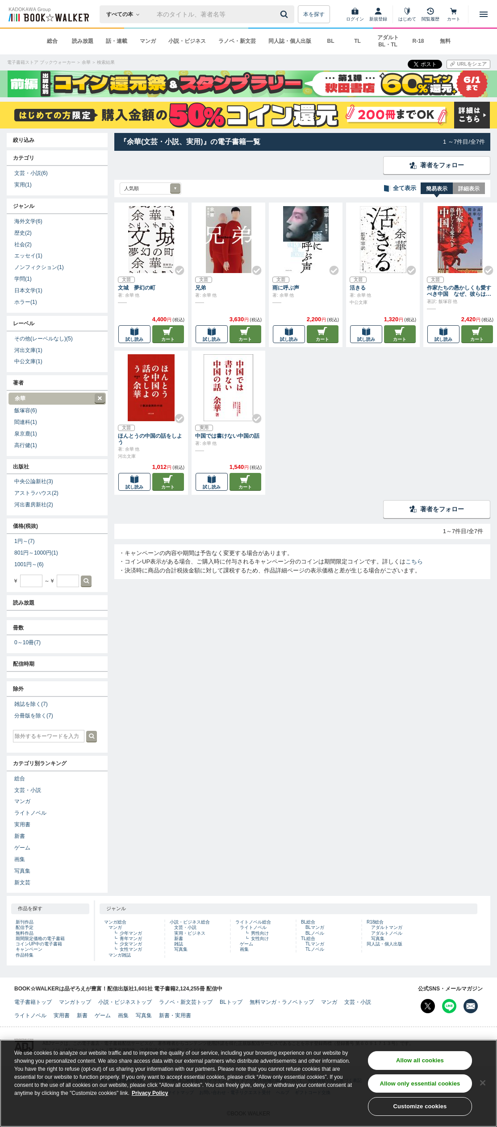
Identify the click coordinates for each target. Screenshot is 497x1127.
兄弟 (200, 288)
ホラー (25, 302)
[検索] (285, 14)
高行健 (25, 445)
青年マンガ (131, 938)
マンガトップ (75, 1002)
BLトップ (231, 1002)
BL (330, 41)
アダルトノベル (386, 933)
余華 (56, 399)
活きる (358, 288)
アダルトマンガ (386, 927)
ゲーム (22, 848)
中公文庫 (28, 361)
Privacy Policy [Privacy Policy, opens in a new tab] (150, 1094)
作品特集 (24, 955)
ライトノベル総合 (253, 922)
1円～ (24, 541)
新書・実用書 (175, 1015)
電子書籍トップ (33, 1002)
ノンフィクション (39, 267)
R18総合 (375, 922)
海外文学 (28, 221)
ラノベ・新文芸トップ (186, 1002)
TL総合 (308, 938)
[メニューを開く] (483, 14)
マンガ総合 (115, 922)
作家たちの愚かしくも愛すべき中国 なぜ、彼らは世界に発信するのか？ (459, 291)
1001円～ (29, 564)
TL (357, 41)
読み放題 (82, 41)
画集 (19, 859)
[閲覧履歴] (430, 14)
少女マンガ (131, 943)
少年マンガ (131, 933)
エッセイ (28, 256)
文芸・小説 (31, 173)
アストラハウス (36, 493)
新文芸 (22, 882)
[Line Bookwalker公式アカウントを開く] (449, 1006)
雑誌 (178, 943)
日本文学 (28, 290)
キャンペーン (29, 949)
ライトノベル (30, 813)
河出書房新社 (33, 504)
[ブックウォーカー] (48, 14)
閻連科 (25, 422)
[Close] (483, 1084)
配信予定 (24, 927)
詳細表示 (469, 189)
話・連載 (116, 41)
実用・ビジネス (189, 933)
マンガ (148, 41)
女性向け (260, 938)
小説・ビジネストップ (125, 1002)
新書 (19, 836)
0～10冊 (27, 642)
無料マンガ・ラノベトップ (282, 1002)
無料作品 (24, 933)
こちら (414, 561)
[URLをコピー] (468, 64)
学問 (23, 279)
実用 (23, 185)
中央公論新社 (33, 481)
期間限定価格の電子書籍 (40, 938)
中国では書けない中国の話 (227, 436)
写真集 (22, 871)
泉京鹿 (25, 434)
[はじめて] (407, 14)
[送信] (285, 14)
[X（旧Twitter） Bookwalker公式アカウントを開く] (428, 1006)
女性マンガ (131, 949)
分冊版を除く (33, 716)
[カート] (454, 14)
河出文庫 (28, 350)
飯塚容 (25, 410)
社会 (23, 244)
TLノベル (314, 949)
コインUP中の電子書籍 (39, 943)
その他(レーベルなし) (43, 339)
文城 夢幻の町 (136, 288)
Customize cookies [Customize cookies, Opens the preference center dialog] (420, 1107)
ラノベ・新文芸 (237, 41)
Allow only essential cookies (420, 1084)
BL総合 (308, 922)
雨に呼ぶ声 (285, 288)
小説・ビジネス (187, 41)
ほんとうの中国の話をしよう (150, 439)
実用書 (22, 824)
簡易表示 (436, 189)
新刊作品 (24, 922)
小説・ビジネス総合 (190, 922)
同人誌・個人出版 (289, 41)
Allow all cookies (420, 1061)
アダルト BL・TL (388, 41)
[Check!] (176, 267)
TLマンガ (314, 943)
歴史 (23, 233)
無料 (445, 41)
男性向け (260, 933)
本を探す (314, 14)
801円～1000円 (36, 553)
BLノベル (314, 933)
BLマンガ (314, 927)
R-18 (418, 41)
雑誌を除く (31, 704)
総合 (52, 41)
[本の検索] (125, 14)
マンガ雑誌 (120, 955)
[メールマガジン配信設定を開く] (470, 1006)
